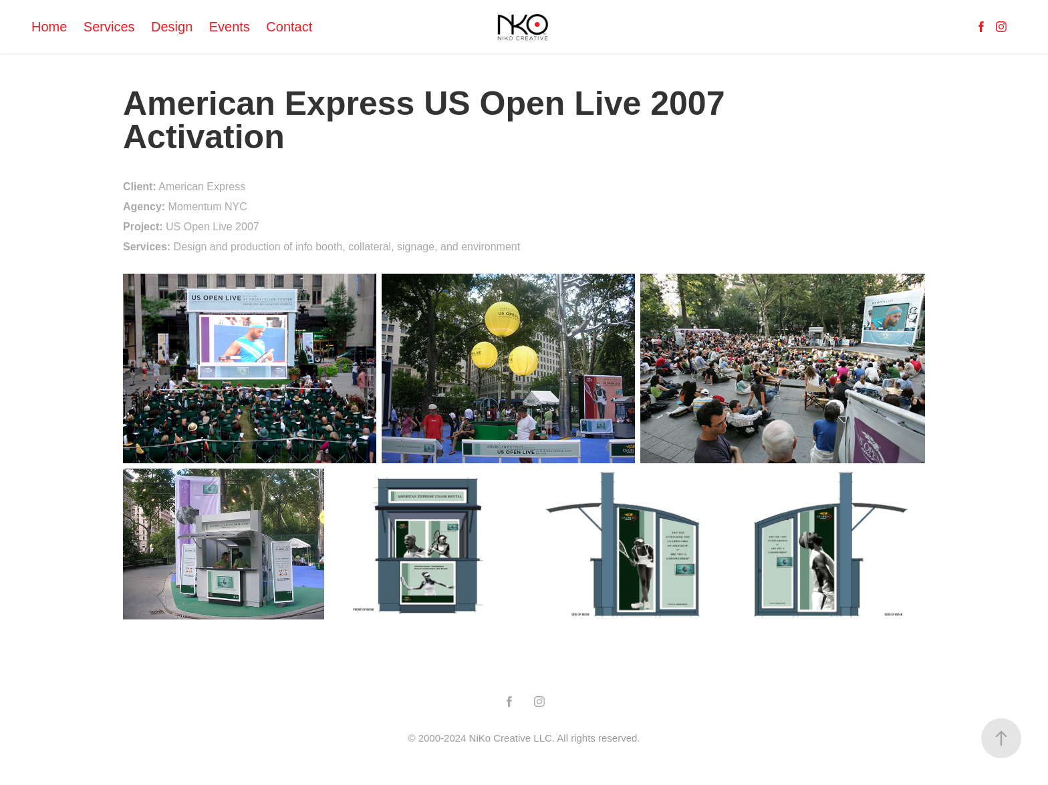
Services (109, 26)
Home (49, 26)
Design (171, 26)
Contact (289, 26)
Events (229, 26)
